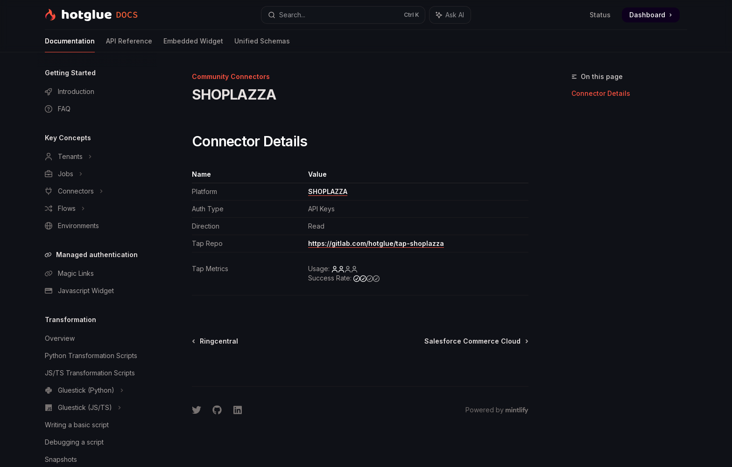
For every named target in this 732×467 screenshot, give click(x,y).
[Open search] (343, 15)
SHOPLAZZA (327, 191)
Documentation (70, 44)
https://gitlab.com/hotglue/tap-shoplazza (376, 243)
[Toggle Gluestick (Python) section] (97, 390)
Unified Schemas (262, 44)
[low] (344, 268)
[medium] (366, 278)
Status (600, 15)
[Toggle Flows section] (97, 208)
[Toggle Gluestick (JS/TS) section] (97, 407)
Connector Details (600, 93)
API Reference (129, 44)
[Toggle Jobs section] (97, 173)
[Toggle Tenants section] (97, 156)
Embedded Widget (193, 44)
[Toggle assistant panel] (450, 15)
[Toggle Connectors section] (97, 191)
